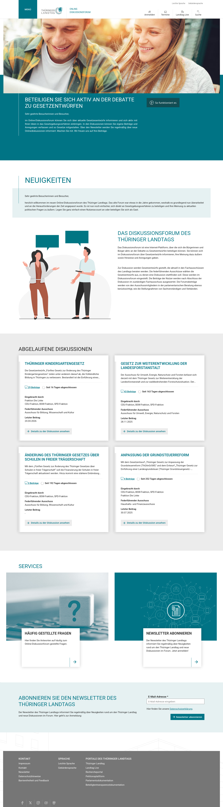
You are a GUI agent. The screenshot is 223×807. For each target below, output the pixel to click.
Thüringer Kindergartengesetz (54, 364)
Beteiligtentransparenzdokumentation (105, 784)
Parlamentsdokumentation (99, 780)
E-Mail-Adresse (158, 696)
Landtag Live (182, 14)
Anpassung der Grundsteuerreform (155, 455)
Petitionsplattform (95, 776)
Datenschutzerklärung (181, 708)
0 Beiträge (33, 483)
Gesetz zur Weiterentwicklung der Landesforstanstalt (154, 366)
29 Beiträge (33, 387)
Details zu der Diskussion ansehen (50, 431)
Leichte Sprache (178, 3)
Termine (165, 14)
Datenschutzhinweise (30, 776)
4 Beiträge (129, 478)
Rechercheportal (94, 772)
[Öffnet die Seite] (75, 662)
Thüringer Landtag (95, 763)
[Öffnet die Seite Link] (196, 662)
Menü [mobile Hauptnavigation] (28, 9)
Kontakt (23, 767)
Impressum (24, 763)
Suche (198, 14)
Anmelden (149, 14)
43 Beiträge (129, 391)
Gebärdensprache (195, 3)
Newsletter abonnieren (189, 716)
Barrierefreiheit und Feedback (34, 780)
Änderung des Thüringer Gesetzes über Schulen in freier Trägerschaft (62, 457)
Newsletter (24, 772)
